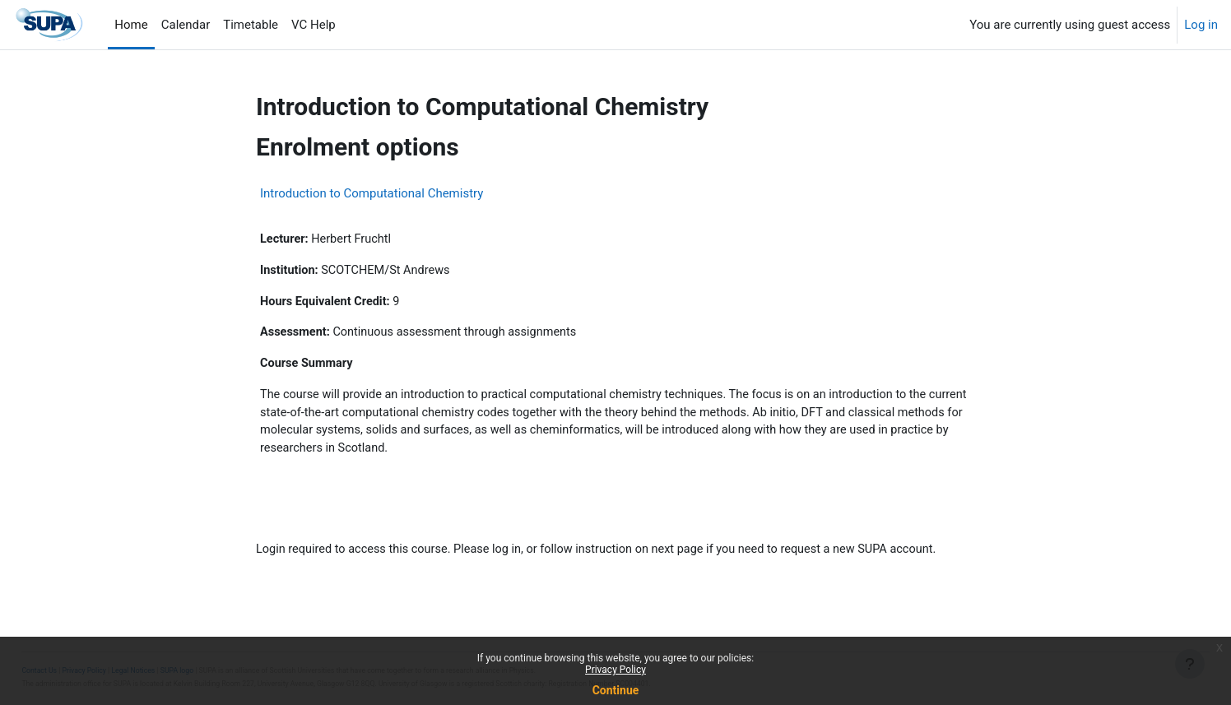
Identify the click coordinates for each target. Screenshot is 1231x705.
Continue (615, 690)
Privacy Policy (615, 669)
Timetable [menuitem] (250, 24)
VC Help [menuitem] (313, 24)
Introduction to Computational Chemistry (371, 193)
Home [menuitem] (130, 24)
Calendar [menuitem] (186, 24)
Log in (1201, 24)
